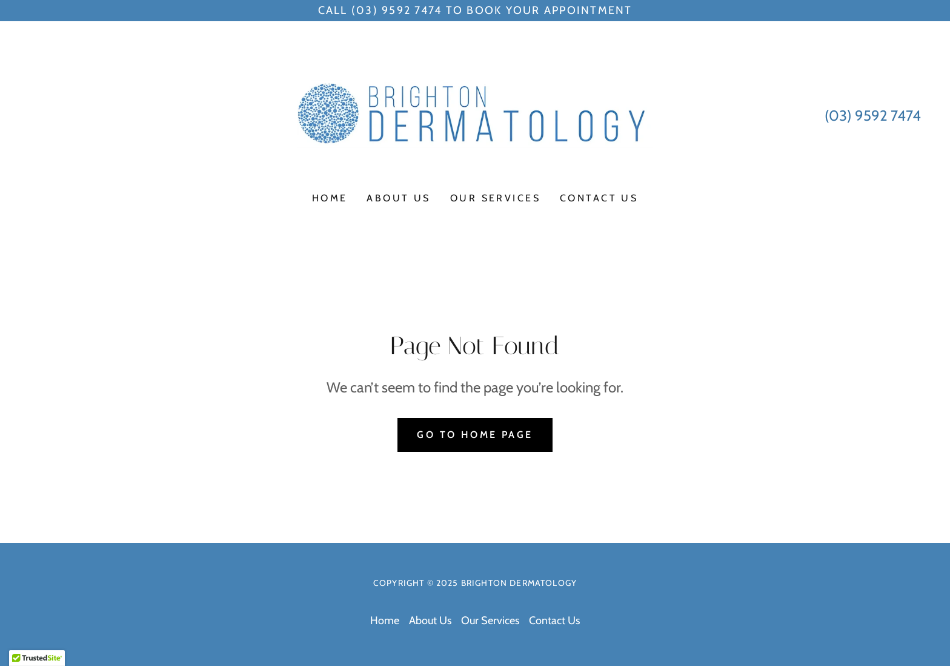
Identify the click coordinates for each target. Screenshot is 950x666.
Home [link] (330, 198)
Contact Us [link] (599, 198)
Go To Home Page (475, 434)
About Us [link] (398, 198)
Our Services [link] (495, 198)
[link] (475, 114)
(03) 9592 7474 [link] (873, 115)
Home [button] (384, 620)
